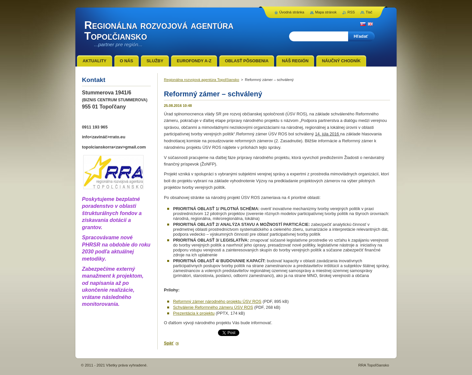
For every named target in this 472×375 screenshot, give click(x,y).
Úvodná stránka (291, 12)
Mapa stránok (326, 12)
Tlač (368, 12)
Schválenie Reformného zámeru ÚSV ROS (213, 307)
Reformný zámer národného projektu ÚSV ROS (217, 301)
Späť (169, 343)
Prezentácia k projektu (194, 313)
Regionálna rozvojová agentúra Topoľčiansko (201, 80)
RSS (351, 12)
